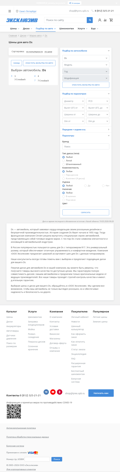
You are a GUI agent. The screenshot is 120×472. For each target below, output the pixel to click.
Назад (16, 63)
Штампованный (73, 164)
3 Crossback (19, 79)
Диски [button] (26, 28)
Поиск (57, 459)
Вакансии (54, 334)
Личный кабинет (80, 317)
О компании (56, 317)
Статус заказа (78, 349)
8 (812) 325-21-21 (104, 10)
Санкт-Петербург (28, 11)
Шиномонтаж (66, 28)
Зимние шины (100, 321)
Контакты (54, 321)
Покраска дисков (36, 341)
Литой (69, 160)
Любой (69, 157)
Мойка (31, 329)
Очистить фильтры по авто (39, 63)
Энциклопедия (78, 354)
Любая (69, 171)
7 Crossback (43, 80)
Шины (9, 317)
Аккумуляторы (13, 326)
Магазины (55, 338)
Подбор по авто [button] (45, 28)
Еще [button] (93, 28)
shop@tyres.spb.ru (75, 393)
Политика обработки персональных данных (27, 436)
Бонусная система (15, 445)
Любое (69, 192)
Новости (75, 321)
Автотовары (12, 330)
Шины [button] (13, 28)
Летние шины (100, 317)
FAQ (73, 358)
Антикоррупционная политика (21, 427)
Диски (9, 321)
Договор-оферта (58, 343)
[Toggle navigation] (9, 11)
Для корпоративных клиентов (21, 469)
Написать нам (101, 393)
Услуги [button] (81, 28)
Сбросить (85, 212)
